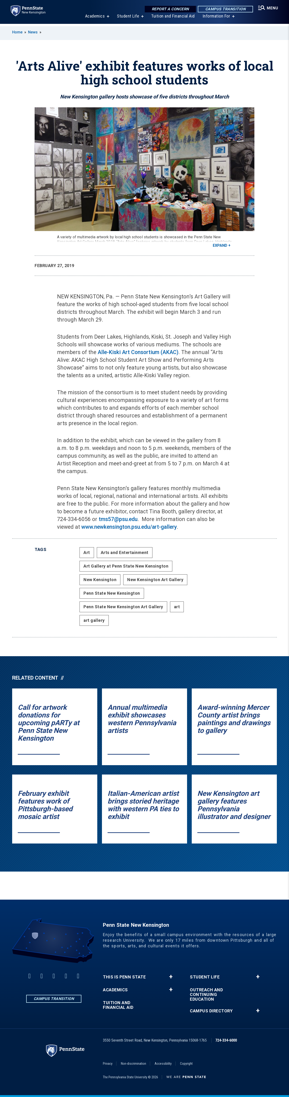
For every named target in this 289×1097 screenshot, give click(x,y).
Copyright (186, 1063)
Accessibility (163, 1063)
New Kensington (99, 579)
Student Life (127, 18)
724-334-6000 (226, 1040)
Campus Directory (211, 1011)
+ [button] (171, 977)
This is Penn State (124, 977)
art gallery (94, 620)
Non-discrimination (133, 1063)
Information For (216, 18)
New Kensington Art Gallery (155, 579)
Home (17, 32)
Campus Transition (225, 9)
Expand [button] (220, 245)
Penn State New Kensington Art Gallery (123, 606)
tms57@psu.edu (118, 519)
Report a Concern (169, 9)
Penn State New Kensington (111, 593)
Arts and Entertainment (124, 552)
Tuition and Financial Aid (172, 18)
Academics (95, 18)
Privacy (107, 1063)
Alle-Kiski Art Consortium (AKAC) (137, 352)
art (177, 606)
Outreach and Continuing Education (206, 995)
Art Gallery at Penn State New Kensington (125, 566)
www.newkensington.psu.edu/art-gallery (129, 527)
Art (86, 552)
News (33, 32)
